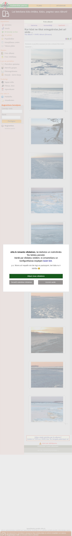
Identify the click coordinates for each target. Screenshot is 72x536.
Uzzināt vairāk (50, 282)
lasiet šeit (47, 260)
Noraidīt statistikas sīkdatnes (21, 282)
